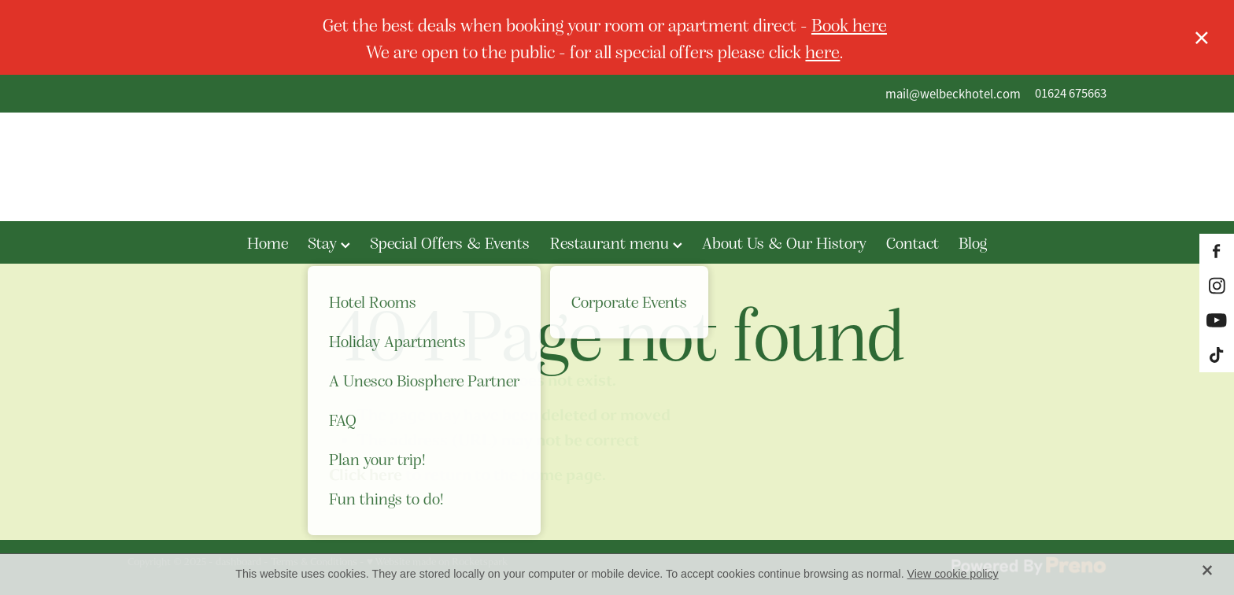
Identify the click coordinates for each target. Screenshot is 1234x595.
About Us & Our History (784, 242)
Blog (973, 242)
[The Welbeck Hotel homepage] (616, 167)
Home (267, 242)
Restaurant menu (616, 242)
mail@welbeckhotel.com (953, 93)
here (822, 50)
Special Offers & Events (450, 242)
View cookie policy (953, 573)
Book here (849, 24)
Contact (912, 242)
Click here (365, 475)
